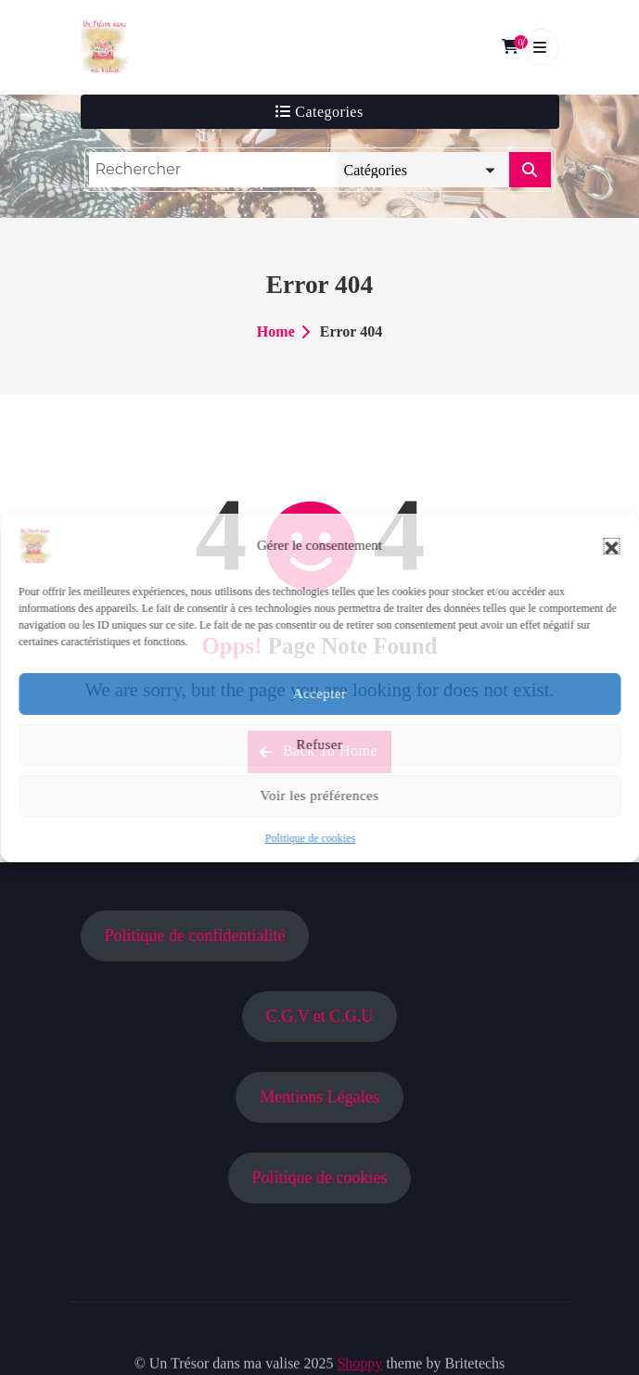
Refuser (320, 744)
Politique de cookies (310, 838)
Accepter (320, 693)
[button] (611, 546)
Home (276, 331)
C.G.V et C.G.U (320, 1016)
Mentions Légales (319, 1097)
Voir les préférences (320, 795)
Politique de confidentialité (194, 935)
